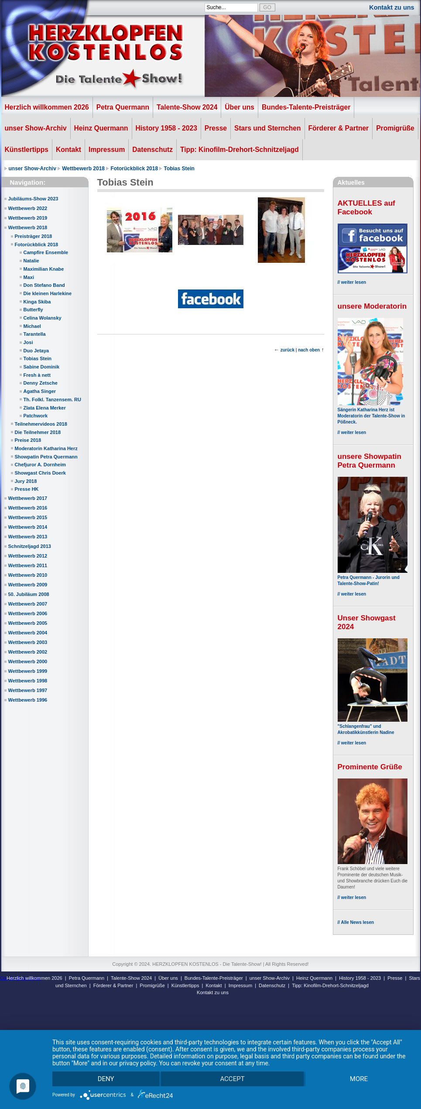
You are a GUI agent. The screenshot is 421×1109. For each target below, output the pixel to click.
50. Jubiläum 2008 (28, 594)
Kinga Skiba (37, 301)
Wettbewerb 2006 (28, 613)
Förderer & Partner (338, 128)
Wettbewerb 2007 (28, 603)
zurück (287, 350)
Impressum (107, 149)
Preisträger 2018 (33, 236)
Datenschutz (152, 149)
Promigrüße (395, 128)
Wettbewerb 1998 (28, 680)
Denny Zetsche (41, 383)
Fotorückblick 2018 (134, 168)
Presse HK (27, 489)
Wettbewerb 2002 (28, 651)
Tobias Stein (179, 168)
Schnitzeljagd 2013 (29, 546)
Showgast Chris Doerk (40, 472)
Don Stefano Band (44, 285)
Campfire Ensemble (46, 252)
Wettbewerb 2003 (28, 642)
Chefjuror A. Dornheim (40, 464)
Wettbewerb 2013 (28, 536)
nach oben (309, 350)
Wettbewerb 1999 (28, 671)
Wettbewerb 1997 (28, 690)
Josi (28, 342)
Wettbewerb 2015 (28, 517)
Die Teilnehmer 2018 (38, 432)
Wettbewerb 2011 (28, 565)
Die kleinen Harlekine (48, 293)
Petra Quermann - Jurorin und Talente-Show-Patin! (372, 577)
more (358, 1078)
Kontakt (68, 149)
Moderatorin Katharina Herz (46, 448)
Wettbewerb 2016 (28, 507)
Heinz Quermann (101, 128)
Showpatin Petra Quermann (46, 456)
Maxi (29, 277)
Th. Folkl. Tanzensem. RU (52, 399)
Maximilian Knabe (44, 269)
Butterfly (33, 309)
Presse (216, 128)
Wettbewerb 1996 (28, 700)
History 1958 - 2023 (166, 128)
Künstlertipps (27, 149)
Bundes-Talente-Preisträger (306, 107)
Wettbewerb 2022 (28, 208)
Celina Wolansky (43, 317)
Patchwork (36, 415)
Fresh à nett (37, 375)
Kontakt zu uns (391, 7)
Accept (232, 1078)
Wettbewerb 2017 (28, 498)
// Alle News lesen (356, 922)
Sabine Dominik (42, 366)
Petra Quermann (122, 107)
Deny (106, 1078)
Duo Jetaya (36, 350)
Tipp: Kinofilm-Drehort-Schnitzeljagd (239, 149)
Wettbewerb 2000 (28, 661)
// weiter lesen (352, 282)
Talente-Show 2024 (187, 107)
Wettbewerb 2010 (28, 575)
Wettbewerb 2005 (28, 623)
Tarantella (35, 334)
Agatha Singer (40, 391)
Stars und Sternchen (267, 128)
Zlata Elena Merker (45, 407)
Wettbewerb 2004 (28, 632)
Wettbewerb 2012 (28, 555)
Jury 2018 (26, 481)
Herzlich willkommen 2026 (47, 107)
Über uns (239, 107)
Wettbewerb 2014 (28, 527)
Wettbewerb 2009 (28, 584)
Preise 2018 (28, 440)
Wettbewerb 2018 (83, 168)
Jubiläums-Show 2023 (33, 198)
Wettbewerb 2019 (28, 217)
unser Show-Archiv (36, 128)
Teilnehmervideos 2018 (41, 424)
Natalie (31, 260)
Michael (32, 326)
